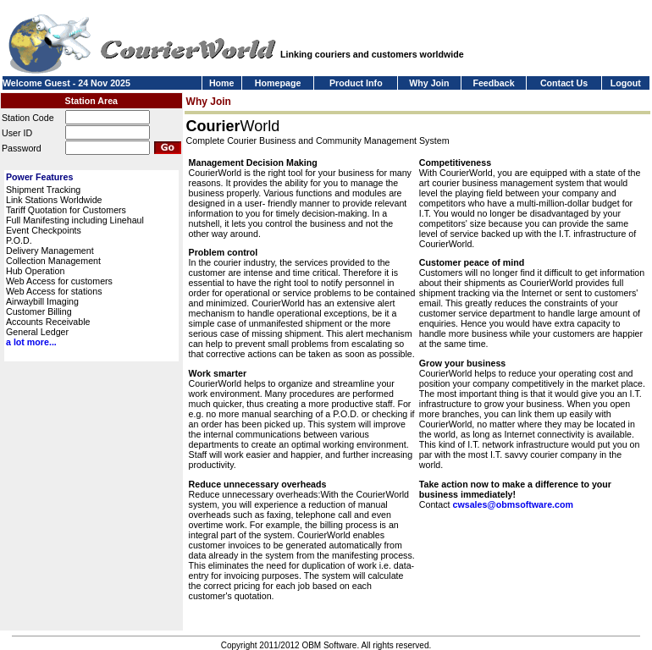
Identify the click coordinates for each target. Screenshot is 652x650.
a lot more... (31, 342)
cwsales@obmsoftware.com (512, 504)
